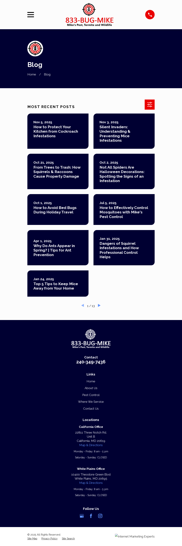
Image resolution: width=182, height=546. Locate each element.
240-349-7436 (91, 361)
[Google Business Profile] (82, 516)
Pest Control (91, 395)
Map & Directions (91, 445)
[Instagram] (100, 516)
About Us (91, 388)
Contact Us (91, 408)
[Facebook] (91, 516)
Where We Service (91, 401)
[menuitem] (32, 539)
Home (91, 381)
